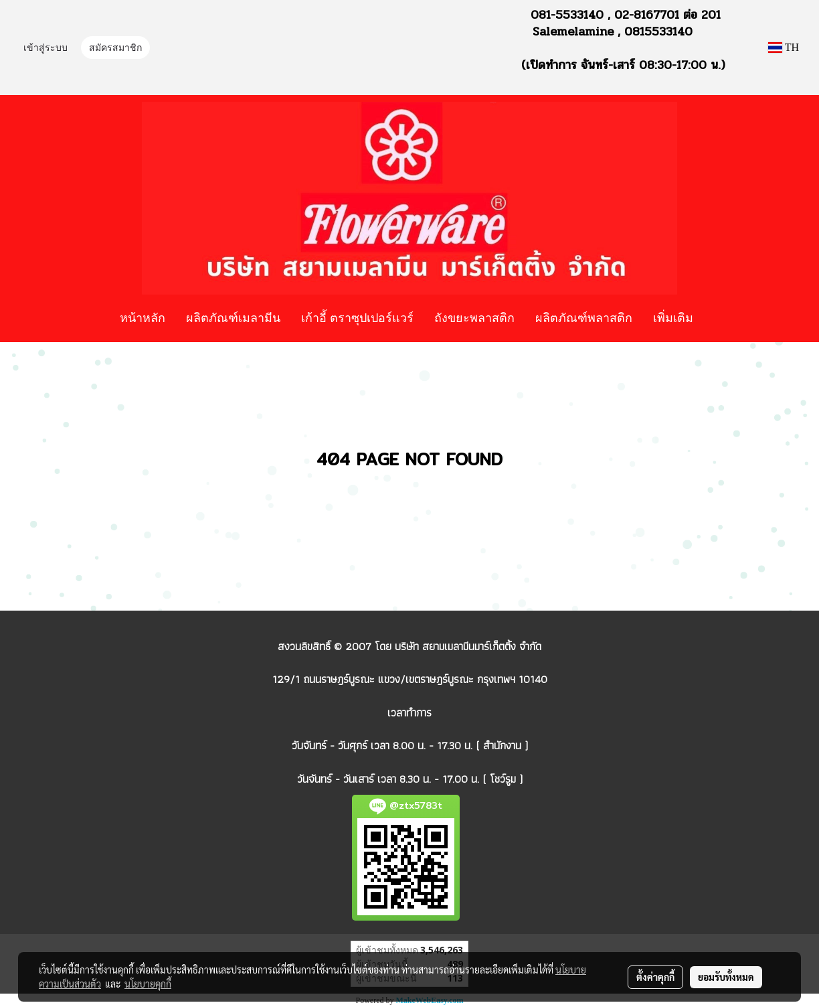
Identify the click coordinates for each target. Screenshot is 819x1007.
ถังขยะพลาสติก (474, 317)
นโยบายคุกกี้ (147, 984)
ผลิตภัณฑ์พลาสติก (583, 317)
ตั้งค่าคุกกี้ (655, 977)
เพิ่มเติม (673, 317)
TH (783, 47)
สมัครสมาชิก (115, 49)
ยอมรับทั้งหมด (726, 977)
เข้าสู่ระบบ (45, 49)
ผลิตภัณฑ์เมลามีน (233, 317)
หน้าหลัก (142, 317)
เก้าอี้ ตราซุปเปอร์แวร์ (357, 317)
